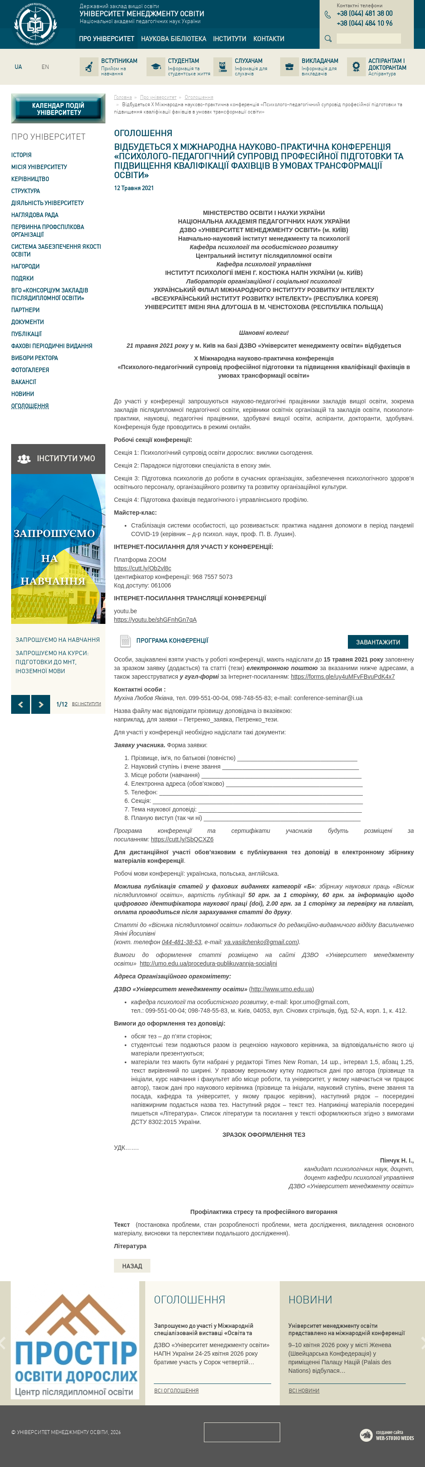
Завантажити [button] (378, 642)
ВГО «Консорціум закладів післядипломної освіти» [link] (49, 293)
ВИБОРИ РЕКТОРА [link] (34, 357)
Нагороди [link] (25, 266)
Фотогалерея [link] (30, 369)
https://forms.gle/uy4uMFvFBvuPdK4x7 (343, 676)
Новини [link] (22, 393)
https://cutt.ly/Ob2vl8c (142, 568)
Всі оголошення (176, 1390)
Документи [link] (27, 321)
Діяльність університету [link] (47, 202)
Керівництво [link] (30, 178)
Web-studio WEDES (398, 1437)
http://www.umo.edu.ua (281, 989)
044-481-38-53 (181, 942)
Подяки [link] (22, 278)
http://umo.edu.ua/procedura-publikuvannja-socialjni (208, 963)
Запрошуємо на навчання (57, 639)
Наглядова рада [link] (34, 214)
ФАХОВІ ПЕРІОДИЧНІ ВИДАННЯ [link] (52, 345)
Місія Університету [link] (39, 166)
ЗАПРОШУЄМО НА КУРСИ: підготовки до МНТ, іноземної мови (52, 661)
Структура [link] (25, 190)
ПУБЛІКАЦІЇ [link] (26, 333)
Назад (132, 1266)
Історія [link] (21, 154)
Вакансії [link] (23, 381)
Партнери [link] (25, 309)
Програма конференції (172, 640)
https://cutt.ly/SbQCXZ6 (182, 839)
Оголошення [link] (30, 405)
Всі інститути (86, 703)
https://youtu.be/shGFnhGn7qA (155, 619)
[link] (106, 38)
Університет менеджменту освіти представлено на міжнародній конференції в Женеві (346, 1332)
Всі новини (304, 1390)
